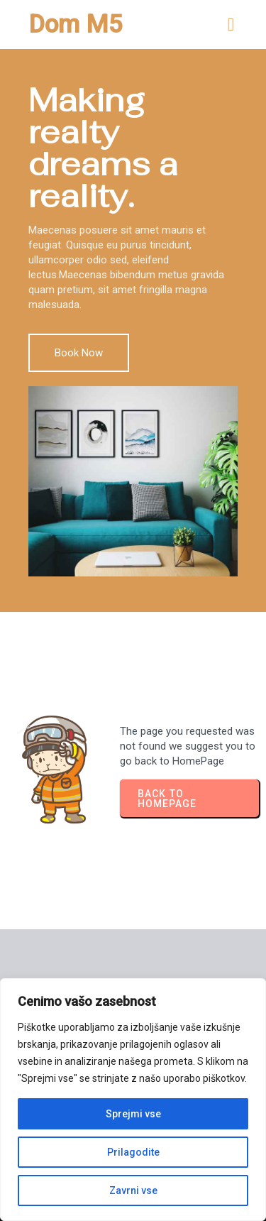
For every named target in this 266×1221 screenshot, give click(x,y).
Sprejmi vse (133, 1113)
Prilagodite (133, 1152)
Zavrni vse (133, 1190)
